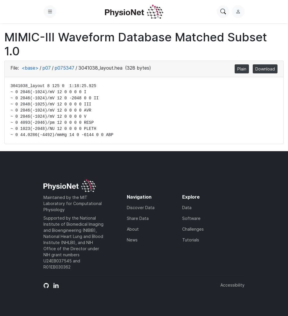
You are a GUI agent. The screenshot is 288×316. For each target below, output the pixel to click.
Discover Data (140, 207)
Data (187, 207)
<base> (30, 68)
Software (191, 218)
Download (265, 68)
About (133, 229)
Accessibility (232, 285)
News (132, 239)
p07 (47, 68)
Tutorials (190, 239)
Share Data (138, 218)
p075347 (64, 68)
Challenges (193, 229)
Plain (241, 68)
